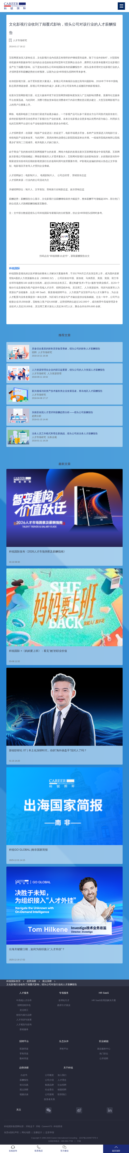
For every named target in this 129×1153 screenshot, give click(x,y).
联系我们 (62, 1094)
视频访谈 (24, 1094)
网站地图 (26, 1132)
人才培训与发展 (24, 1019)
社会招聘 (62, 1085)
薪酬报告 (24, 1080)
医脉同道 (24, 1048)
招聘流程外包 (24, 1005)
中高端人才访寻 (24, 1000)
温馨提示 (37, 1132)
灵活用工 (24, 1010)
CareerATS (47, 1126)
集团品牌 (49, 1085)
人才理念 (62, 1080)
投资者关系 (49, 1099)
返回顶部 (116, 1148)
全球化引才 (63, 1000)
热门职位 (103, 1053)
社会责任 (49, 1089)
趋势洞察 (31, 981)
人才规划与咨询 (24, 1024)
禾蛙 (38, 1126)
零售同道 (24, 1053)
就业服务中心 (103, 1048)
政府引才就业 (63, 1005)
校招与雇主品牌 (24, 1015)
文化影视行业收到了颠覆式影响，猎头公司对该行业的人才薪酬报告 (41, 984)
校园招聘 (62, 1089)
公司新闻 (49, 1094)
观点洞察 (47, 981)
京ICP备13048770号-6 (88, 1138)
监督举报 (49, 1132)
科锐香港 (58, 1126)
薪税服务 (24, 1029)
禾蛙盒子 (30, 1126)
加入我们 (62, 1075)
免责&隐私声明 (11, 1132)
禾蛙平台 (63, 1048)
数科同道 (24, 1058)
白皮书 (24, 1075)
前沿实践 (24, 1085)
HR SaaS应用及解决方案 (104, 1000)
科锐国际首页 (13, 981)
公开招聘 (103, 1058)
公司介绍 (49, 1080)
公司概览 (49, 1075)
